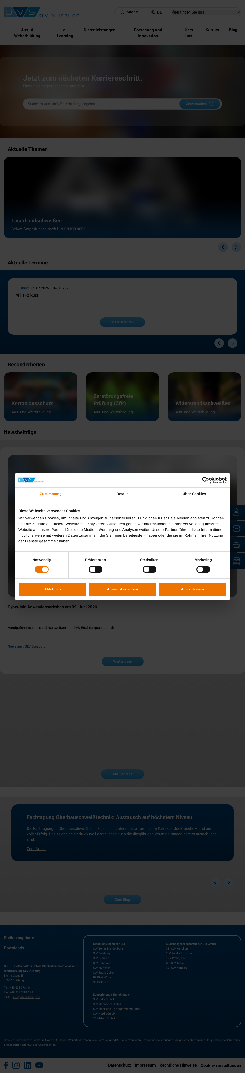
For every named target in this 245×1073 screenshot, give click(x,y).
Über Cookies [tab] (194, 494)
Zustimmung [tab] (51, 494)
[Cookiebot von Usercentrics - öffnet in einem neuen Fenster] (206, 480)
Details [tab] (122, 494)
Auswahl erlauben (122, 589)
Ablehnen (52, 589)
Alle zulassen (192, 589)
